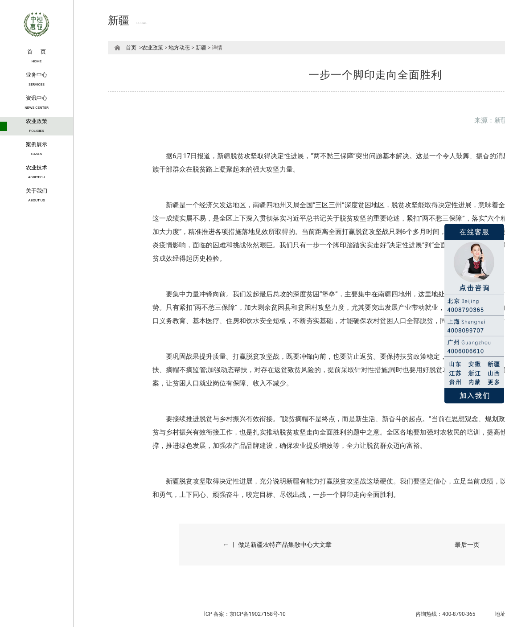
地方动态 (179, 48)
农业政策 (152, 48)
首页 (131, 48)
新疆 (201, 48)
